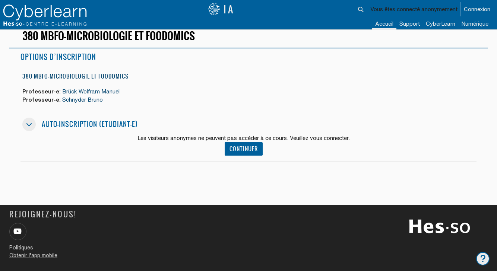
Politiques (21, 247)
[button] (361, 9)
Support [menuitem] (409, 23)
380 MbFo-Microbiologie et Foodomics (75, 83)
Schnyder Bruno (83, 106)
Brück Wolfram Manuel (92, 98)
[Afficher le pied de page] (483, 258)
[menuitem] (440, 24)
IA (221, 9)
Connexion (477, 9)
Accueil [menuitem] (384, 23)
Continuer (243, 156)
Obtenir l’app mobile (33, 255)
